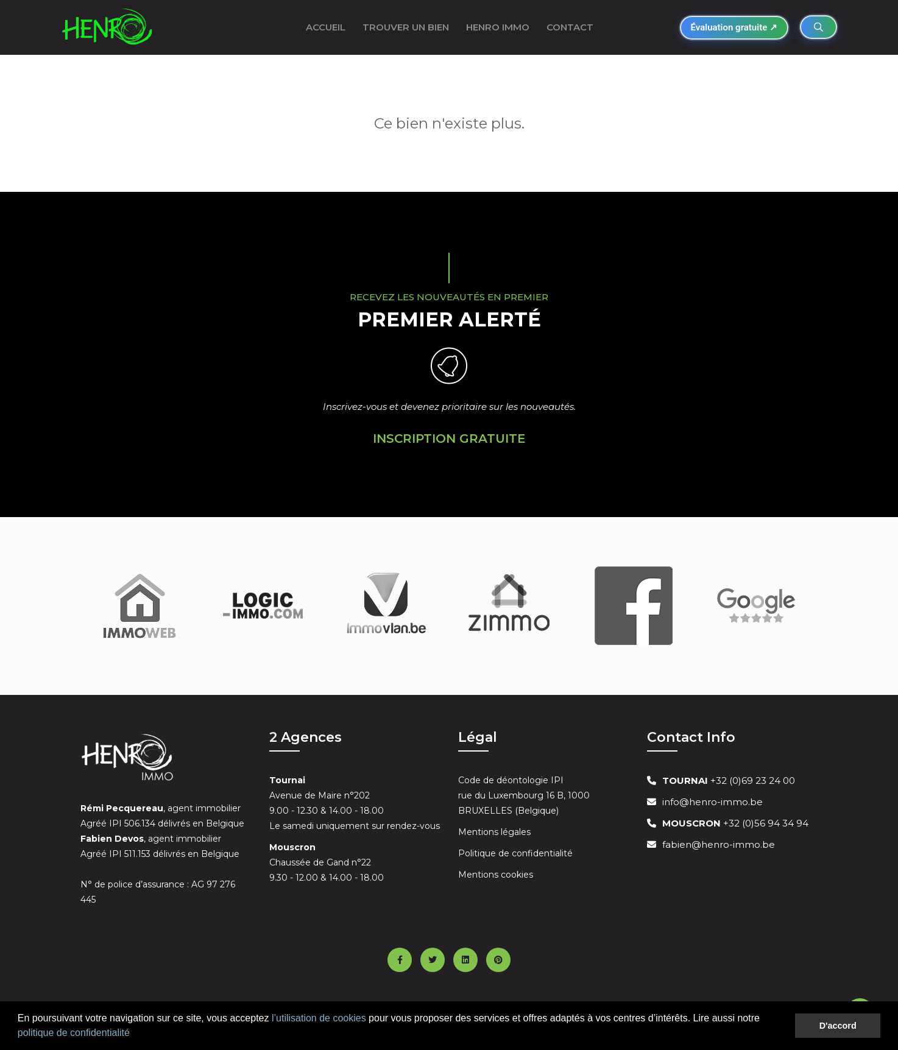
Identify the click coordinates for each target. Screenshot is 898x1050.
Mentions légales (494, 831)
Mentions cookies (495, 874)
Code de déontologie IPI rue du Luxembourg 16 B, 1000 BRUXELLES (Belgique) (524, 795)
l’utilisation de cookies (319, 1018)
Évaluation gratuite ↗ (734, 27)
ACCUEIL (325, 27)
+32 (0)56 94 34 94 (735, 823)
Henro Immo (497, 27)
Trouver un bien (405, 27)
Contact (569, 27)
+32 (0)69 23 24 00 (728, 780)
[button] (134, 1034)
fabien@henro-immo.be (718, 844)
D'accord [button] (838, 1026)
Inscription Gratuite (449, 438)
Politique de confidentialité (515, 853)
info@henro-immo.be (712, 802)
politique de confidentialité (74, 1032)
